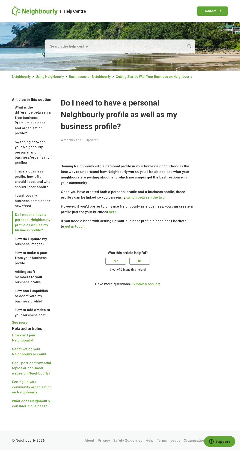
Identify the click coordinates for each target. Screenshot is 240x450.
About (89, 440)
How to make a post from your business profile (31, 258)
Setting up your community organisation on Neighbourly (32, 387)
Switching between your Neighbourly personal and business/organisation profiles (33, 152)
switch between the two (145, 197)
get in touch (75, 226)
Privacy (104, 440)
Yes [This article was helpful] (115, 261)
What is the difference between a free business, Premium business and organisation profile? (33, 120)
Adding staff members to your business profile (28, 277)
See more (20, 322)
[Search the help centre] (120, 46)
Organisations (195, 440)
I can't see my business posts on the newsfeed (33, 200)
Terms (162, 440)
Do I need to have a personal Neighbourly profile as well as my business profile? (32, 223)
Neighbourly (21, 77)
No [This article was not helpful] (140, 261)
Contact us (212, 11)
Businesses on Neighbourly (90, 77)
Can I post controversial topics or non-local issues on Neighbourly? (31, 368)
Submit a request (146, 284)
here (112, 212)
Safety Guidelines (127, 440)
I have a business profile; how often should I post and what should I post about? (33, 179)
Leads (175, 440)
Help (149, 440)
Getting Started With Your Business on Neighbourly (154, 77)
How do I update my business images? (31, 241)
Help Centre (75, 11)
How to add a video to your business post (32, 312)
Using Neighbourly (50, 77)
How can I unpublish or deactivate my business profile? (31, 296)
